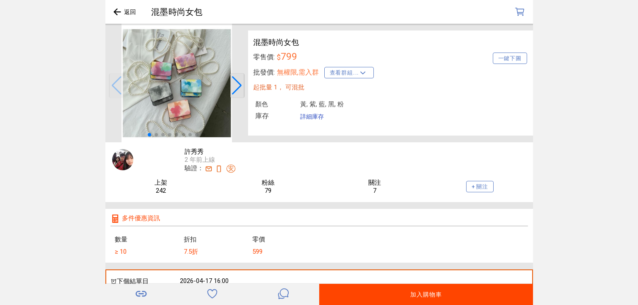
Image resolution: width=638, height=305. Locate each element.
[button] (116, 85)
